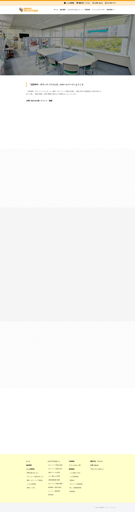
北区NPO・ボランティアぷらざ (107, 507)
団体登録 (50, 495)
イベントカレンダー (98, 9)
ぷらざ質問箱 (70, 3)
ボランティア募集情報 (76, 484)
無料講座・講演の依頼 (54, 487)
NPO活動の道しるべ (33, 473)
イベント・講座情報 (54, 491)
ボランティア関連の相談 (55, 465)
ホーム (56, 9)
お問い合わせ (99, 3)
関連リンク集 (31, 488)
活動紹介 (72, 480)
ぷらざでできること (73, 9)
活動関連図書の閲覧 (54, 480)
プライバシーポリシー (97, 469)
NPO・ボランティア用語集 (34, 480)
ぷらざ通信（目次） (75, 473)
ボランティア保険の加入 (55, 469)
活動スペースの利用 (54, 472)
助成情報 (72, 491)
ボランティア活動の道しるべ (35, 476)
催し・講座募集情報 (75, 488)
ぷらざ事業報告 (74, 476)
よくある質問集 (31, 484)
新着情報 (110, 9)
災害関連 (87, 9)
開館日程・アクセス (84, 3)
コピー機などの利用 (54, 476)
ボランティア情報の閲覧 (55, 483)
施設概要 (63, 9)
